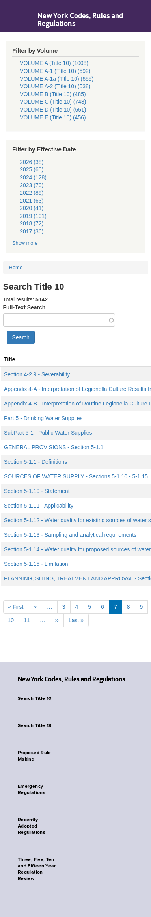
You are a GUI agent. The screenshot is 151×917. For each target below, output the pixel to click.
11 (27, 620)
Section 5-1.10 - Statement (37, 491)
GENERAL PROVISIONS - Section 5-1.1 (53, 447)
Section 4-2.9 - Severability (37, 374)
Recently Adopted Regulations (31, 826)
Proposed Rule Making (34, 756)
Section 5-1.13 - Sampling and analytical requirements (70, 535)
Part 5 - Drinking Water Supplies (43, 418)
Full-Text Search (24, 307)
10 (11, 620)
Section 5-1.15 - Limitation (36, 564)
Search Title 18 (34, 726)
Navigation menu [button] (13, 16)
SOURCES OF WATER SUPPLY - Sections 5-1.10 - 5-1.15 (76, 476)
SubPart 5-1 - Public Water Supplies (48, 433)
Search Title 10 (34, 698)
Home (16, 267)
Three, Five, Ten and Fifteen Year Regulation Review (37, 869)
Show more (25, 243)
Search (21, 337)
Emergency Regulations (31, 789)
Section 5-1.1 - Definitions (35, 462)
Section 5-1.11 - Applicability (38, 505)
